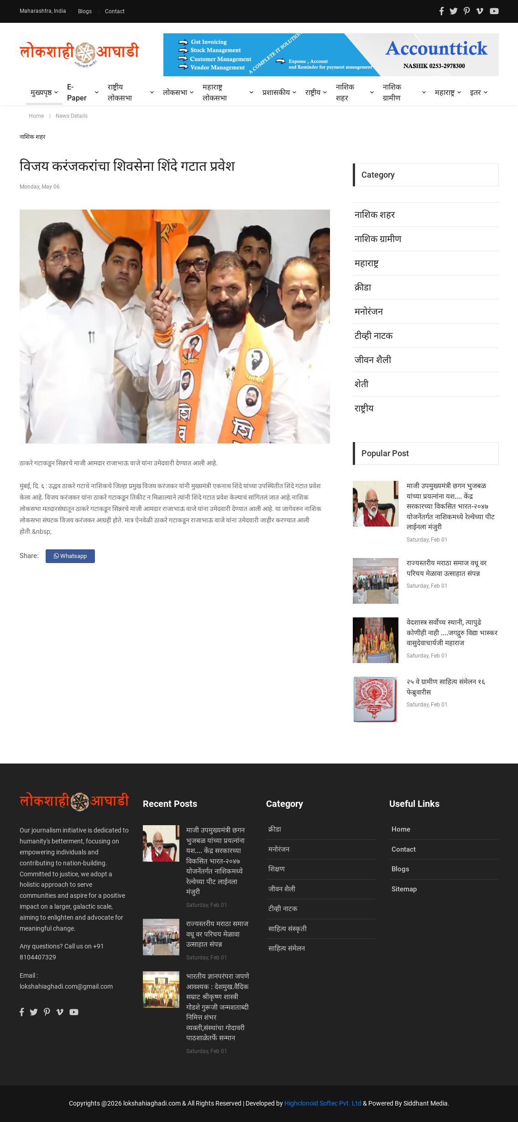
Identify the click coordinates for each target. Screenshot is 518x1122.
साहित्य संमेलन (286, 948)
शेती (361, 384)
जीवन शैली (373, 359)
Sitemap (404, 889)
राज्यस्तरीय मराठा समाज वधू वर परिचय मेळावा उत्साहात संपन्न (217, 934)
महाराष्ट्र (445, 92)
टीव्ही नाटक (373, 335)
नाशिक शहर (345, 92)
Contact (115, 11)
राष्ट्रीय (312, 92)
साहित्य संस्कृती (287, 929)
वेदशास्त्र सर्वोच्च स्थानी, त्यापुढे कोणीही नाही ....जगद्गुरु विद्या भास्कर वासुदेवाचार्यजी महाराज (452, 632)
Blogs (85, 11)
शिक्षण (276, 869)
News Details (72, 116)
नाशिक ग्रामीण (392, 92)
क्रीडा (363, 287)
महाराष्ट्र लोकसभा (215, 92)
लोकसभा (175, 92)
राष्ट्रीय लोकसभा (120, 92)
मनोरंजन (369, 311)
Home (36, 116)
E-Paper (77, 92)
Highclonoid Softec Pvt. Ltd (322, 1103)
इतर (475, 92)
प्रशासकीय (276, 92)
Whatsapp (70, 556)
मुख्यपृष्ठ (41, 92)
